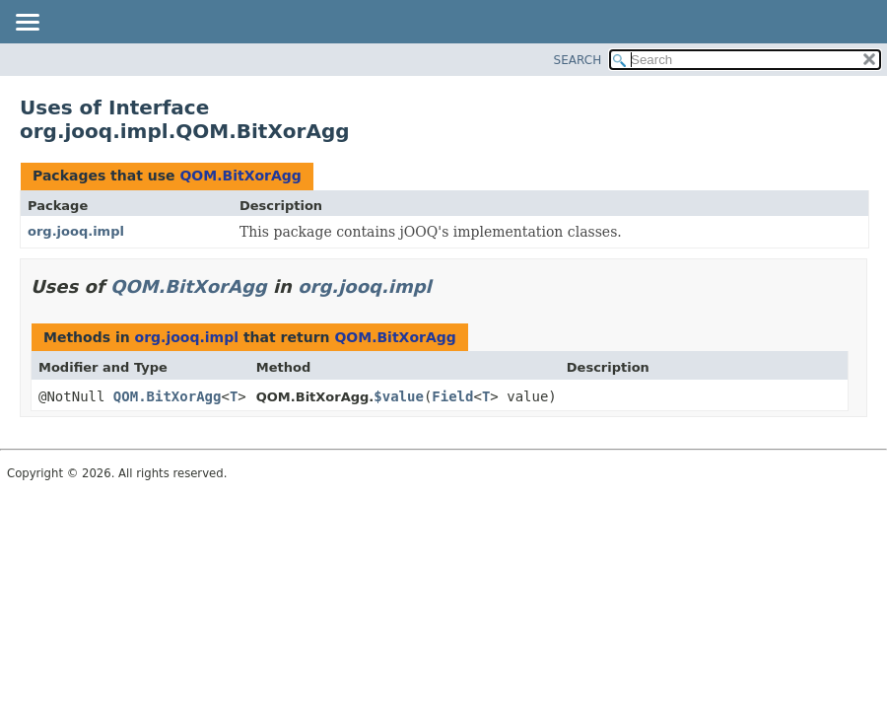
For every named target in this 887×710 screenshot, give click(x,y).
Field (452, 396)
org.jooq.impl (76, 231)
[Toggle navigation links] (26, 23)
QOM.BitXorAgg (240, 175)
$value (399, 396)
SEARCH (578, 60)
